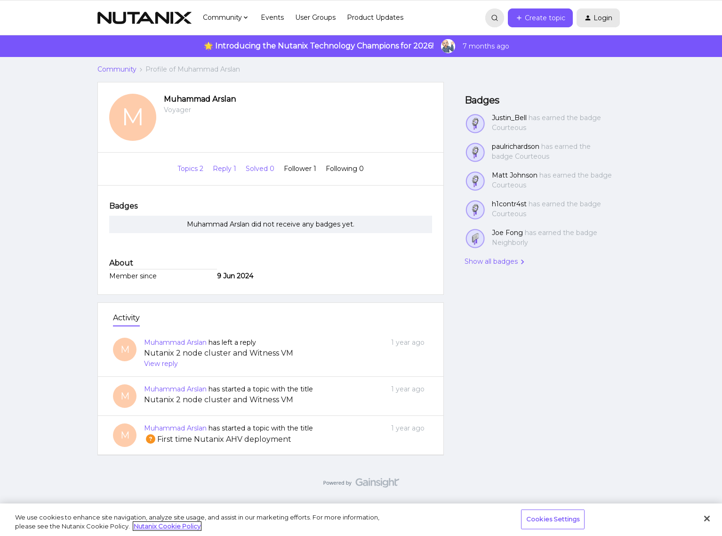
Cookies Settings (552, 519)
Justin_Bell (509, 118)
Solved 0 (261, 168)
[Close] (707, 518)
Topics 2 (191, 168)
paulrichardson (515, 146)
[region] (361, 520)
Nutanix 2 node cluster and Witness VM (218, 353)
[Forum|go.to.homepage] (144, 17)
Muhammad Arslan (200, 99)
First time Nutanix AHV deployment (217, 439)
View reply (161, 363)
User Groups (315, 17)
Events (272, 17)
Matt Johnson (514, 175)
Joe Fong (507, 232)
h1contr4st (509, 204)
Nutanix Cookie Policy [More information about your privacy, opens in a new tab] (167, 526)
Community (116, 69)
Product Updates (375, 17)
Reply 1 (225, 168)
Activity (126, 317)
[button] (540, 17)
